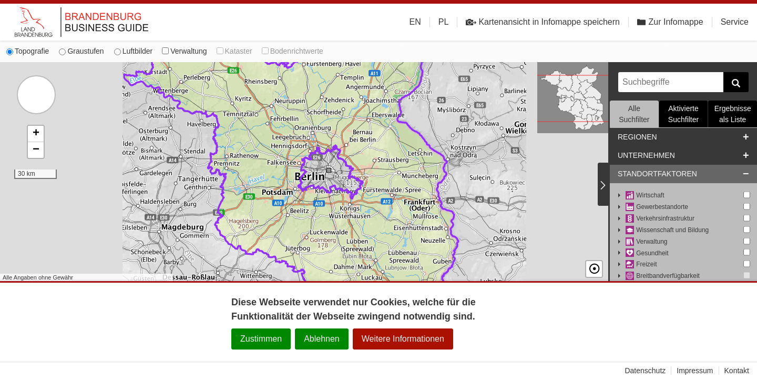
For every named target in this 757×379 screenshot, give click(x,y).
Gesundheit (647, 253)
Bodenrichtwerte (292, 51)
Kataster (234, 51)
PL (443, 21)
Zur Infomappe (670, 21)
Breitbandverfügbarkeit (663, 276)
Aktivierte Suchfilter (683, 114)
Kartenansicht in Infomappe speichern (543, 22)
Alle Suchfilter (634, 114)
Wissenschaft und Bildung (667, 230)
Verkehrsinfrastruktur (660, 219)
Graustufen (81, 51)
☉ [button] (594, 269)
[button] (36, 134)
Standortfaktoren (657, 173)
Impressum (695, 370)
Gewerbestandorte (657, 207)
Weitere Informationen (403, 338)
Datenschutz (645, 370)
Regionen (637, 137)
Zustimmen (261, 338)
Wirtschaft (645, 196)
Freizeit (641, 265)
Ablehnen (322, 338)
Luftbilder (133, 51)
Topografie (27, 51)
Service (735, 21)
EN (415, 21)
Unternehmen (646, 155)
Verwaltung (184, 51)
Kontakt (736, 370)
